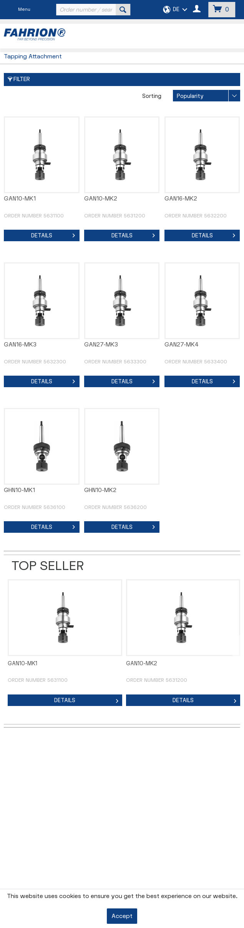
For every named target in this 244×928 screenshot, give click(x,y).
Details (53, 234)
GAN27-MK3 (101, 344)
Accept (122, 916)
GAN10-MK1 (20, 198)
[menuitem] (92, 9)
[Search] (123, 9)
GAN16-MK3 (20, 344)
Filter (19, 79)
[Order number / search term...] (92, 9)
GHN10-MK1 (19, 490)
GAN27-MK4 (181, 344)
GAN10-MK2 (100, 198)
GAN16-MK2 (180, 198)
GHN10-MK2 (100, 490)
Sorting (151, 96)
